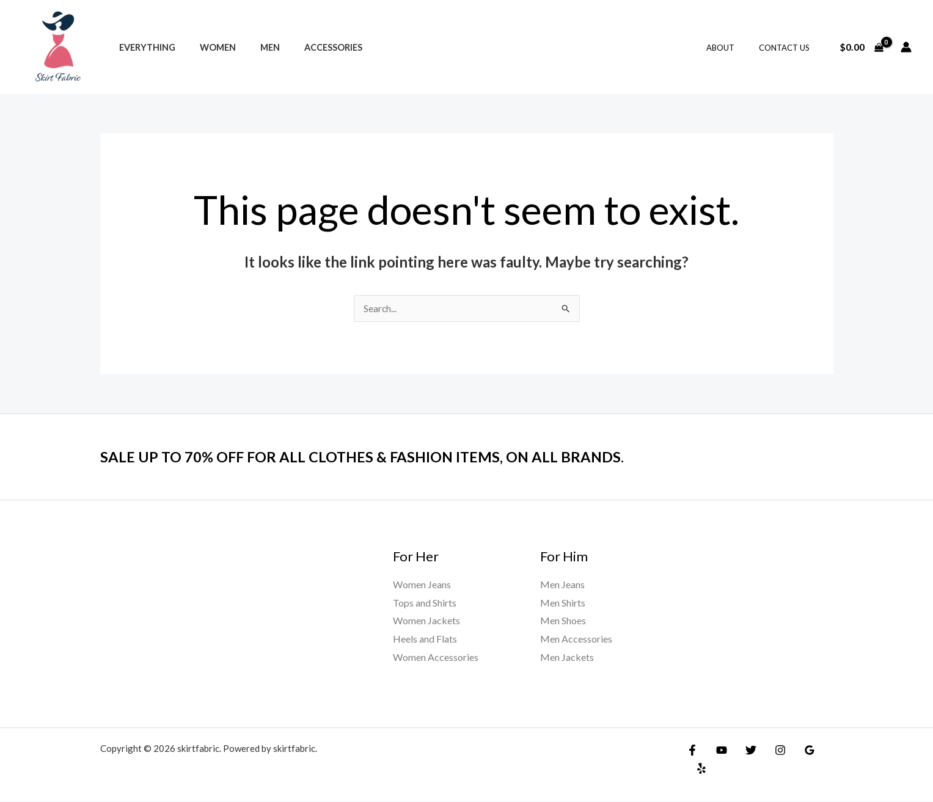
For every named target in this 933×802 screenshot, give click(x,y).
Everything (143, 47)
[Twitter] (744, 750)
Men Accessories (576, 639)
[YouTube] (718, 750)
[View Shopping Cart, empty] (861, 47)
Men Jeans (562, 585)
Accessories (309, 47)
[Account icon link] (906, 47)
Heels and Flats (425, 639)
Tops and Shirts (424, 603)
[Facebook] (692, 750)
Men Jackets (567, 657)
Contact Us (788, 48)
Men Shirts (562, 603)
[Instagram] (771, 750)
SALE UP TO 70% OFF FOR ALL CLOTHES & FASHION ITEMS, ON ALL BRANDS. (384, 457)
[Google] (797, 750)
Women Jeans (422, 585)
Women (207, 47)
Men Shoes (563, 621)
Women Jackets (426, 621)
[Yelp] (823, 750)
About (733, 48)
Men (253, 47)
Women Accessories (435, 657)
